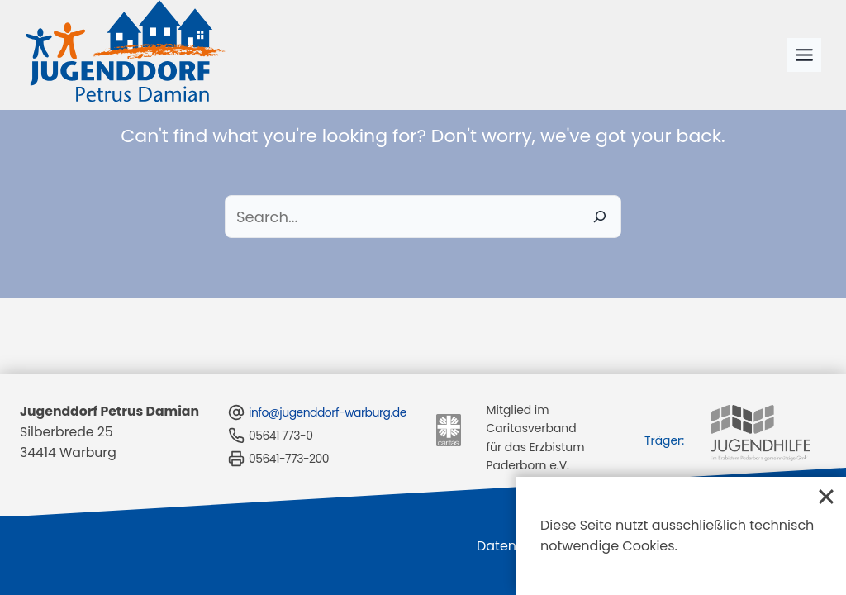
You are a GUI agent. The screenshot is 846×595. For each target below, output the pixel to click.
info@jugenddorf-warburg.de (316, 412)
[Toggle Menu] (804, 55)
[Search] (599, 216)
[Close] (826, 496)
